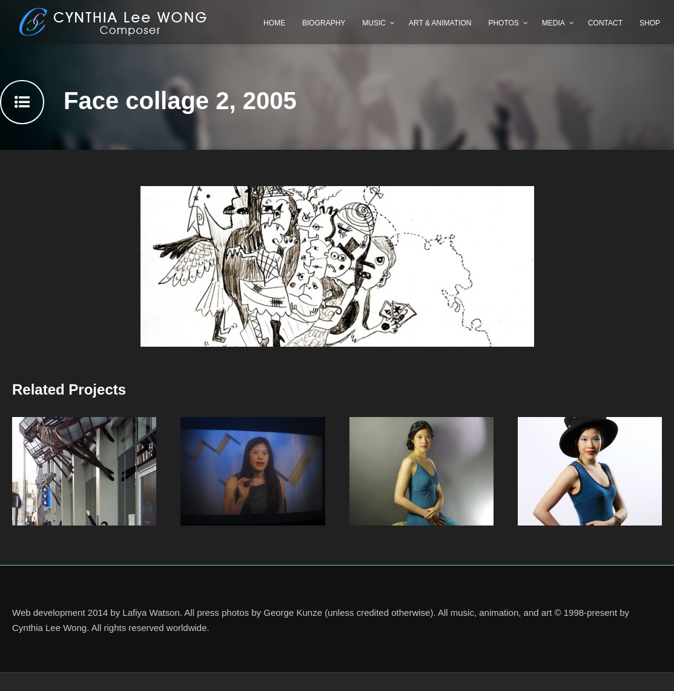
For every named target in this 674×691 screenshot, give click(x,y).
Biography (323, 23)
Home (274, 23)
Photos (503, 23)
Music (374, 23)
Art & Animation (440, 23)
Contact (605, 23)
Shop (649, 23)
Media (553, 23)
